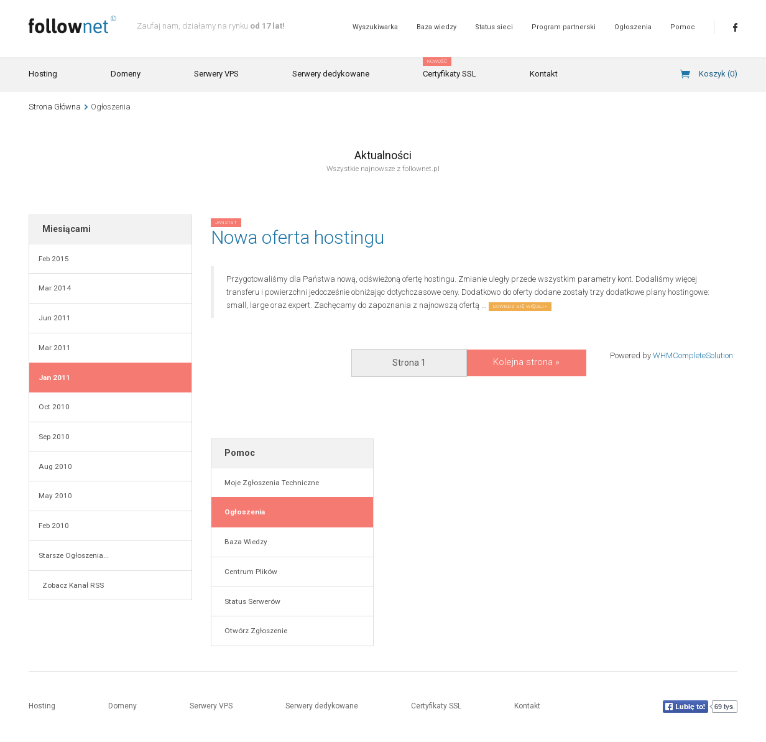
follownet (72, 25)
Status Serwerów (250, 601)
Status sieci (494, 27)
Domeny (126, 73)
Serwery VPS (216, 73)
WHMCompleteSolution (693, 355)
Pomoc (682, 27)
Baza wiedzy (436, 27)
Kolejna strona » (526, 362)
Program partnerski (564, 27)
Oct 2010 (54, 406)
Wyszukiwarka (375, 27)
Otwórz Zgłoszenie (254, 630)
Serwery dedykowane (330, 73)
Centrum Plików (249, 571)
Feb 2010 (54, 525)
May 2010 (55, 495)
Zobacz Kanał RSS (71, 585)
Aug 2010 (55, 466)
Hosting (43, 73)
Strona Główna (55, 106)
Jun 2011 (55, 317)
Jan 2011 (54, 377)
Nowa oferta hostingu (297, 237)
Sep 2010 (54, 436)
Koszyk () (718, 73)
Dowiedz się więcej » (520, 306)
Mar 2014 (55, 288)
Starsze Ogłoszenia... (74, 555)
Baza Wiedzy (244, 541)
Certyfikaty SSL (449, 68)
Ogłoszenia (633, 27)
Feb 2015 (54, 258)
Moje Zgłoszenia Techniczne (270, 482)
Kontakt (544, 73)
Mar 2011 (55, 347)
